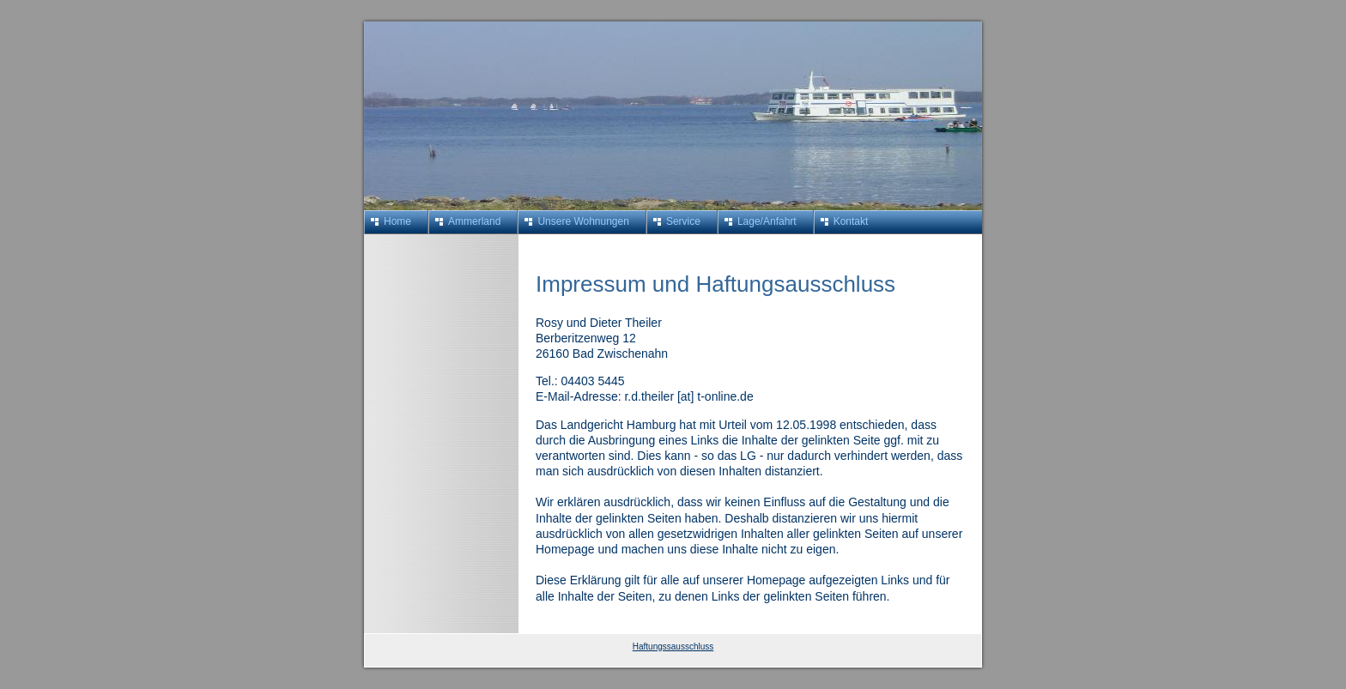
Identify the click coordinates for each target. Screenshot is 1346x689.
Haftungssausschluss (673, 646)
